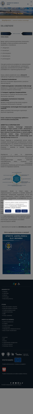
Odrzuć (18, 211)
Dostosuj (8, 211)
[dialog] (16, 207)
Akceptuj (24, 211)
